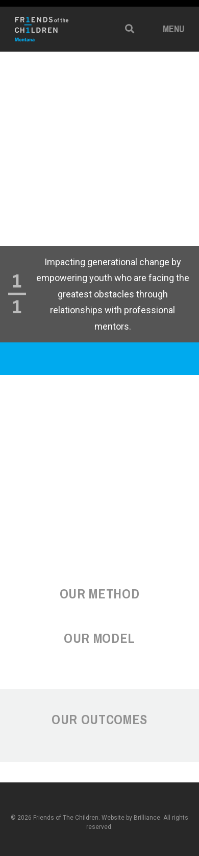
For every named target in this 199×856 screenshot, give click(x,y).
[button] (129, 29)
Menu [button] (173, 28)
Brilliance (147, 817)
